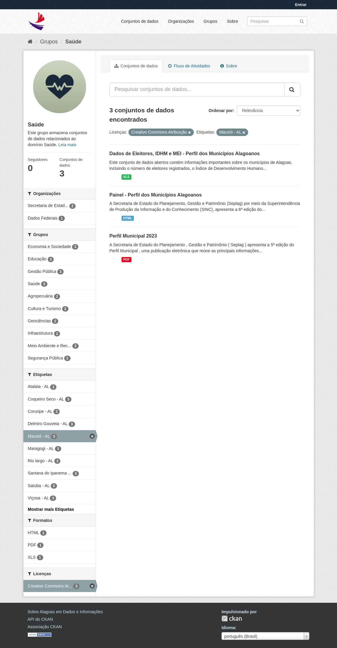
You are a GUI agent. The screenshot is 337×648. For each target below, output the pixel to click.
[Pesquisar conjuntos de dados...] (197, 89)
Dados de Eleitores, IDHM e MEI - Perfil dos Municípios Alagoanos (185, 153)
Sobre (232, 21)
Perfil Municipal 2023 (133, 235)
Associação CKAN (45, 626)
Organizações (181, 21)
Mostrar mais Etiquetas (51, 509)
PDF (126, 259)
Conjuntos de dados (139, 21)
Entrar (300, 4)
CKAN (231, 618)
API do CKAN (40, 619)
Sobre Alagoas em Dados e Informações (65, 611)
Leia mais (67, 144)
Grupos (210, 21)
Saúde (73, 42)
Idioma (228, 627)
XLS (126, 177)
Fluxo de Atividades (189, 66)
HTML (127, 218)
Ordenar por (221, 110)
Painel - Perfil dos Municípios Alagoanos (156, 194)
